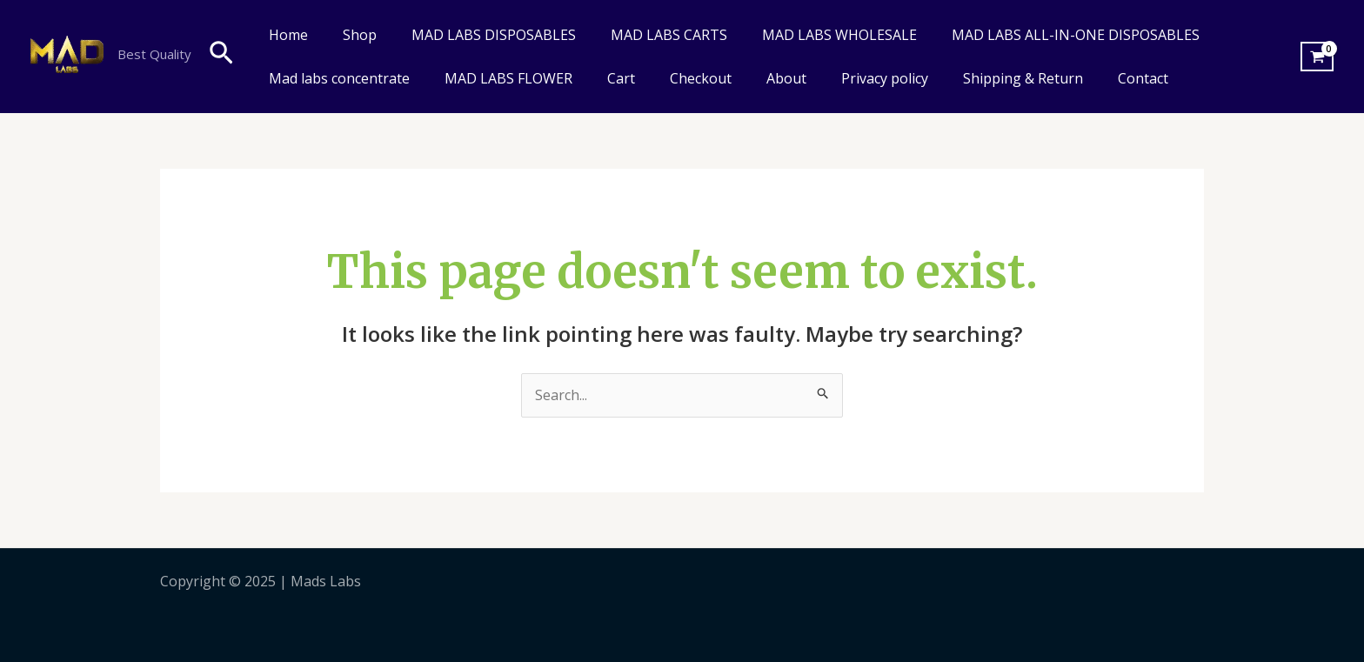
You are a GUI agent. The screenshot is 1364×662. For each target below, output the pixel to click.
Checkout (701, 78)
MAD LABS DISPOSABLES (493, 34)
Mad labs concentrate (339, 78)
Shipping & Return (1023, 78)
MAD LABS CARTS (669, 34)
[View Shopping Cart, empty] (1317, 56)
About (786, 78)
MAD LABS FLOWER (508, 78)
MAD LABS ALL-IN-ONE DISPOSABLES (1076, 34)
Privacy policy (884, 78)
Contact (1143, 78)
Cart (621, 78)
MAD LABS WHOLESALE (839, 34)
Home (288, 34)
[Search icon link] (221, 56)
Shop (360, 34)
